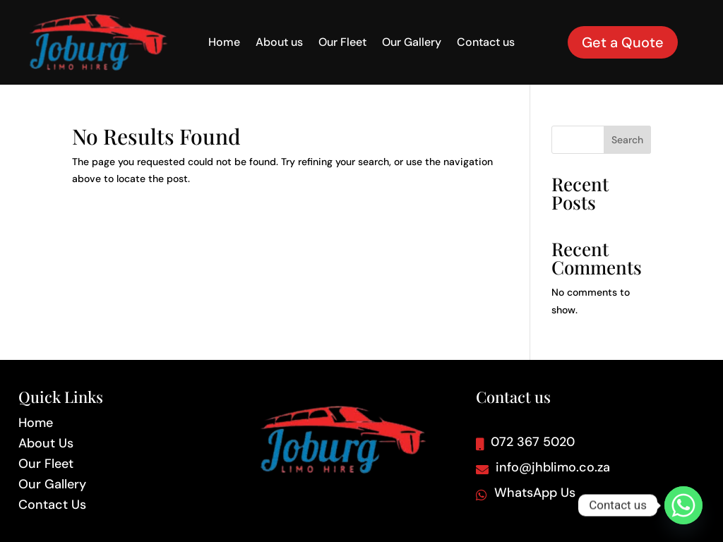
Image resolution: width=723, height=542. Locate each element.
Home (224, 43)
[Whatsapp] (683, 505)
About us (279, 43)
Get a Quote (623, 42)
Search (627, 139)
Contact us (486, 43)
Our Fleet (342, 43)
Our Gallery (411, 43)
